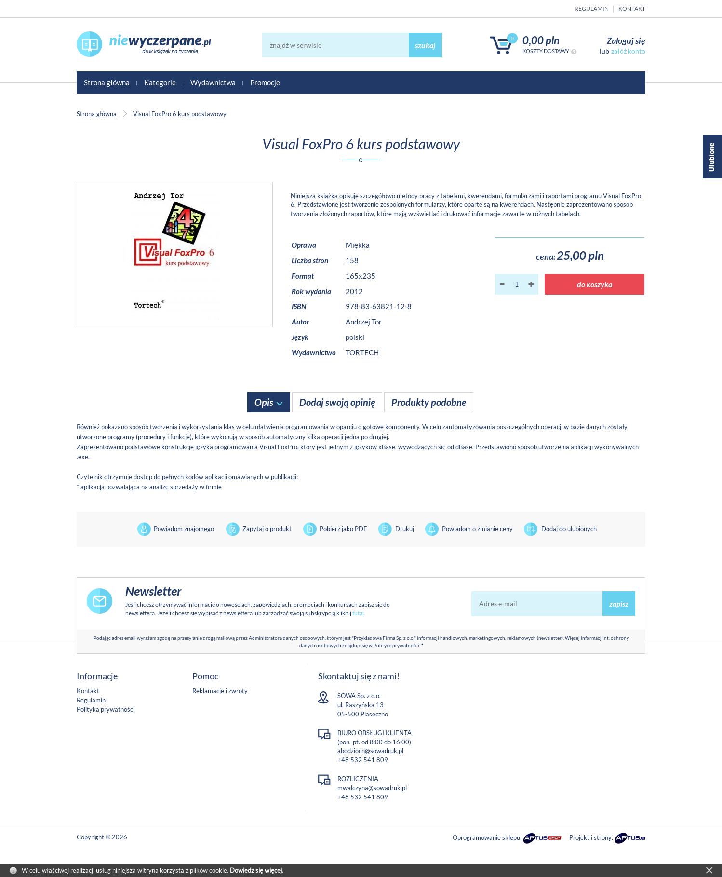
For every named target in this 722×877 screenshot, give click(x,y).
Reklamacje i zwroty (220, 691)
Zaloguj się (626, 40)
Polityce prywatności (396, 645)
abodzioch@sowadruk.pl (370, 751)
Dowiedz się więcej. (256, 870)
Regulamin (592, 8)
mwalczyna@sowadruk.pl (372, 788)
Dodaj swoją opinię (337, 402)
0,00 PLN (541, 40)
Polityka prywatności (105, 709)
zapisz (618, 603)
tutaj (358, 613)
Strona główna (107, 82)
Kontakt (631, 8)
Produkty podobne (428, 402)
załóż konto (628, 51)
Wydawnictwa (213, 82)
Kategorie (160, 82)
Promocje (265, 82)
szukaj (425, 45)
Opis (263, 402)
